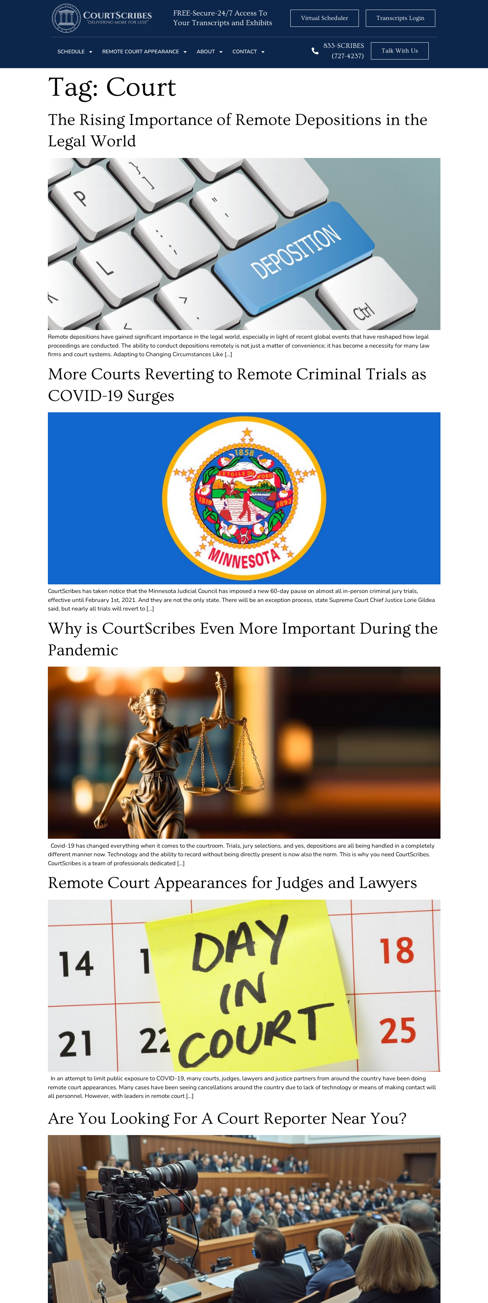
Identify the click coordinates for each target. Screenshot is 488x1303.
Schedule (75, 52)
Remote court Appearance (145, 52)
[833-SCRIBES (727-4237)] (315, 50)
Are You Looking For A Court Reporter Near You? (227, 1119)
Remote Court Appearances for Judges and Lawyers (232, 883)
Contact (249, 52)
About (210, 52)
